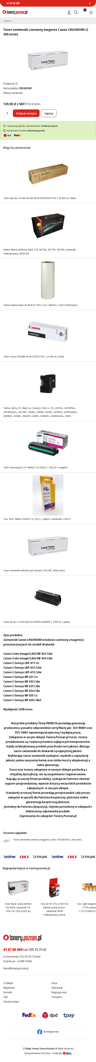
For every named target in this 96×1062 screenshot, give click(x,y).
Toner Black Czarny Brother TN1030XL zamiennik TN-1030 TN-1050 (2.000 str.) (18, 907)
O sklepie (8, 983)
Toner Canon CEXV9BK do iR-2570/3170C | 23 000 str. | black (33, 356)
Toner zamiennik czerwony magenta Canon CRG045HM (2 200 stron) (47, 839)
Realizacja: (62, 1053)
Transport (56, 997)
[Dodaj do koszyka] (26, 113)
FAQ (5, 997)
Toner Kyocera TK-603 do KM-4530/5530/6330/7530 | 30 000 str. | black (39, 198)
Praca (54, 983)
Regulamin (9, 987)
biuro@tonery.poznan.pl (15, 968)
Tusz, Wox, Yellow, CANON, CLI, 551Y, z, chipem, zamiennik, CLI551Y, (37, 518)
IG (16, 83)
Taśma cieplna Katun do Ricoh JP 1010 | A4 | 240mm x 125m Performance (40, 305)
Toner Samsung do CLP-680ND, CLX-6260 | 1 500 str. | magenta (35, 467)
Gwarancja (57, 987)
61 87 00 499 (13, 3)
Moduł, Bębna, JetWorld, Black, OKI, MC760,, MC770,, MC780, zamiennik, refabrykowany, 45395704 (39, 251)
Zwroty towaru (11, 1001)
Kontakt (7, 992)
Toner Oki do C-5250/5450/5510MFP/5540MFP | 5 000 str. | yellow (36, 621)
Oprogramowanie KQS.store (37, 1053)
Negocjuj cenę (58, 992)
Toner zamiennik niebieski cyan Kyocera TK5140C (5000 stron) (34, 570)
